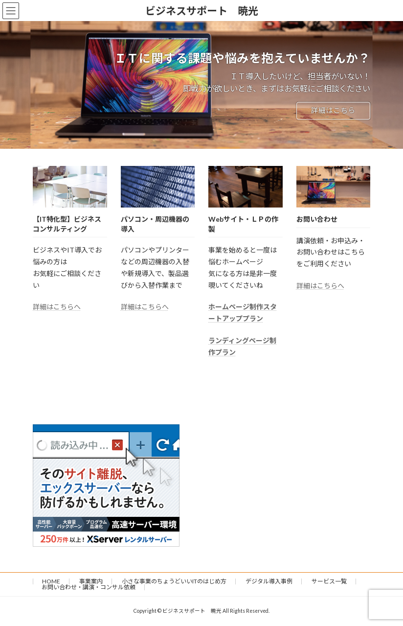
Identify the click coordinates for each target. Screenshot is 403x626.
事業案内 (91, 581)
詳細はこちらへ (57, 306)
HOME (51, 581)
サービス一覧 (329, 581)
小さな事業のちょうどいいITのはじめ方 (174, 581)
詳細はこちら (333, 110)
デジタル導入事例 (269, 581)
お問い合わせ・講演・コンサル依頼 (88, 587)
